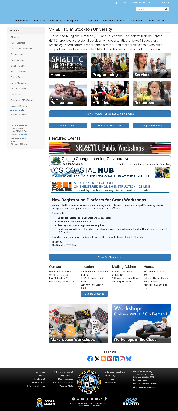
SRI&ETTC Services (19, 66)
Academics (39, 20)
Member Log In (16, 110)
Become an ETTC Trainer (22, 100)
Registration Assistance (21, 48)
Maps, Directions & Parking (146, 384)
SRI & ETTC (15, 30)
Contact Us (16, 94)
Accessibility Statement (145, 387)
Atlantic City (110, 376)
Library (42, 375)
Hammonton (110, 379)
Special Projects (18, 77)
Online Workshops (19, 60)
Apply (116, 3)
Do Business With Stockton (61, 382)
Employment (39, 379)
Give (124, 3)
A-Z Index (152, 3)
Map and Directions (94, 293)
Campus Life (92, 20)
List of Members (18, 83)
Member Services (19, 114)
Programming (17, 54)
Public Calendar (18, 43)
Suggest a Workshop (152, 125)
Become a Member (19, 89)
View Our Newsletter (110, 257)
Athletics (113, 20)
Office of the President (63, 372)
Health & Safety (38, 382)
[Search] (149, 9)
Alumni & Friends (156, 20)
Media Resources (65, 379)
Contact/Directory (137, 3)
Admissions (65, 20)
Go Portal (108, 2)
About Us (15, 37)
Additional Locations (115, 372)
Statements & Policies (36, 386)
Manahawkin (110, 383)
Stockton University (28, 8)
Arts (136, 20)
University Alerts (66, 386)
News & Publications (20, 71)
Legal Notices (67, 375)
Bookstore (40, 372)
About (21, 20)
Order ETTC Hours (19, 106)
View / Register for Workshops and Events (110, 113)
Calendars (165, 3)
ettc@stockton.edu (19, 134)
